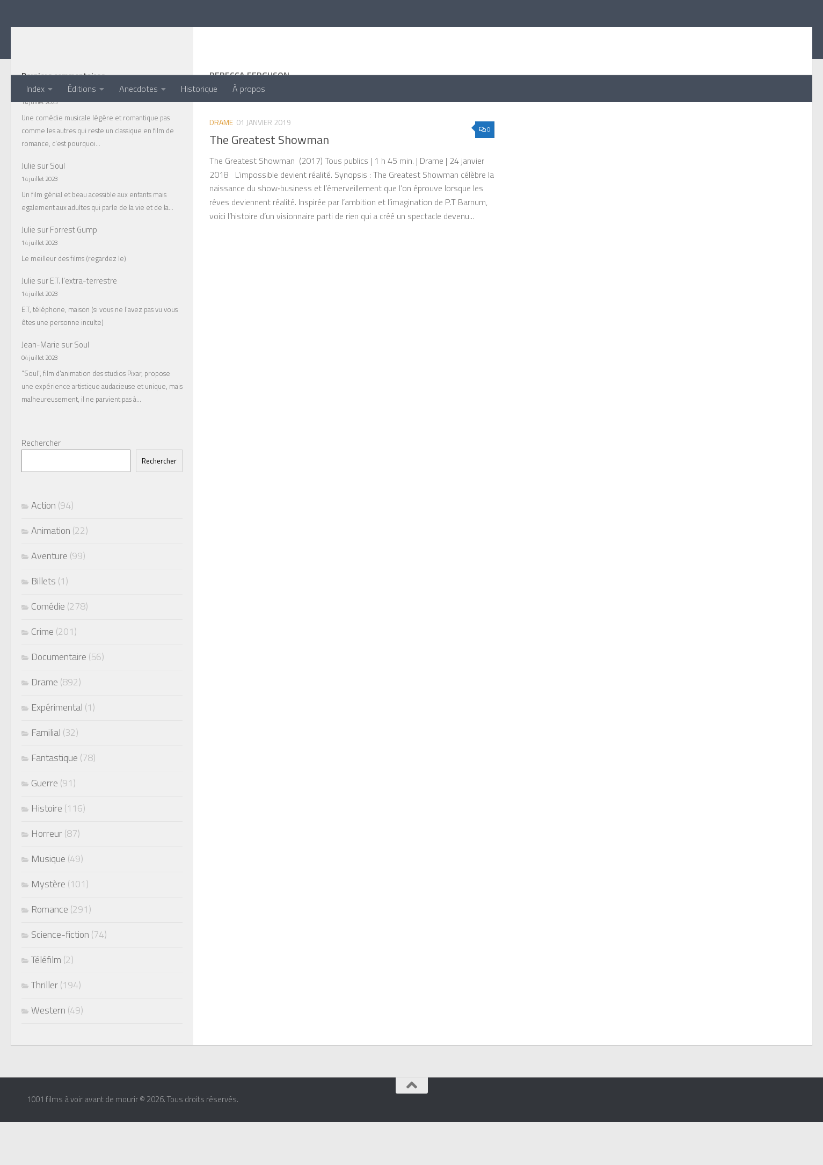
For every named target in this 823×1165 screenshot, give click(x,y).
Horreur (46, 876)
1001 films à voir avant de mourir (183, 37)
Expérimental (57, 750)
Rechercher (41, 486)
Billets (43, 624)
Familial (46, 775)
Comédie (48, 649)
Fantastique (54, 800)
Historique (199, 88)
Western (48, 1053)
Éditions (82, 88)
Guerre (44, 826)
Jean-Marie (40, 387)
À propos (248, 88)
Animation (50, 573)
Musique (48, 901)
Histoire (46, 851)
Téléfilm (46, 1002)
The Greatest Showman (269, 182)
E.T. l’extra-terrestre (83, 323)
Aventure (49, 598)
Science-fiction (60, 977)
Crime (42, 674)
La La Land (68, 132)
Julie (28, 132)
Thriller (44, 1028)
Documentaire (58, 699)
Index (35, 88)
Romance (49, 952)
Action (43, 548)
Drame (221, 165)
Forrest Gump (73, 272)
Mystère (48, 927)
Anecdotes (138, 88)
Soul (57, 208)
